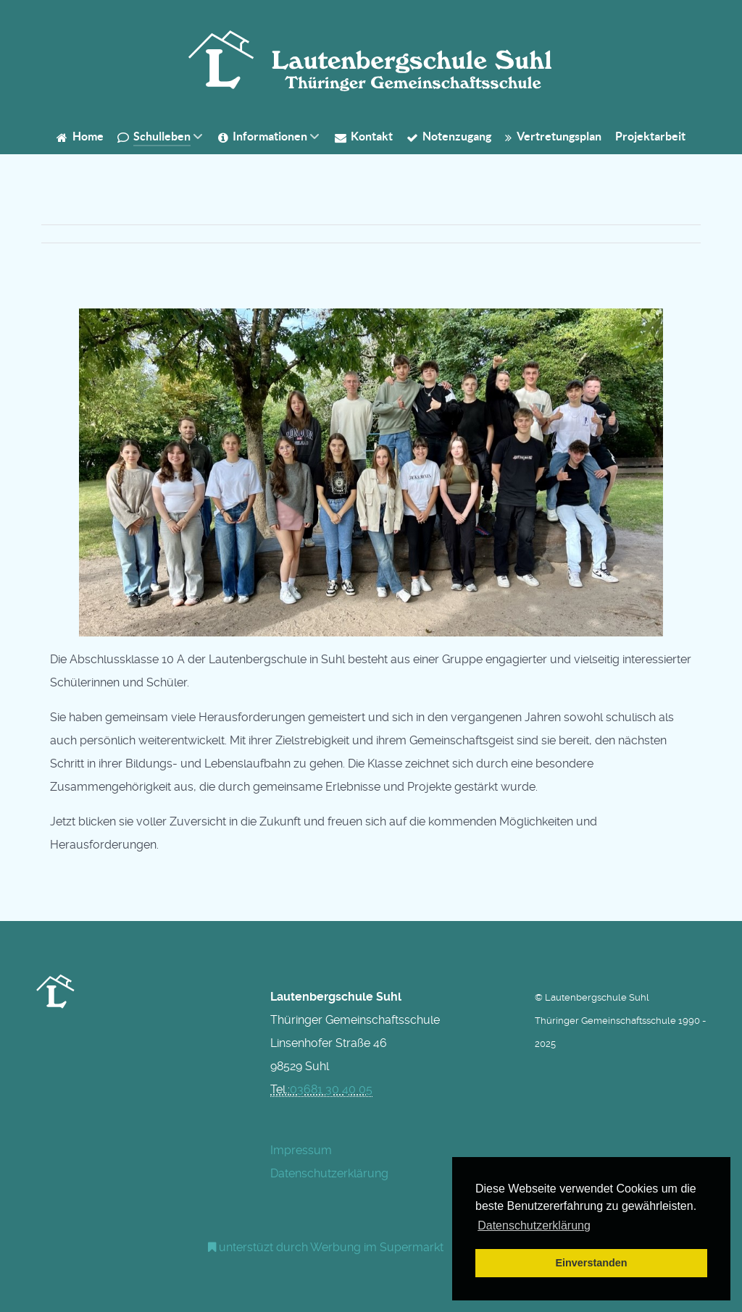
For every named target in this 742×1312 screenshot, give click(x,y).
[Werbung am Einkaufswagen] (325, 1247)
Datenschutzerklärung (329, 1173)
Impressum (301, 1150)
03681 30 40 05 (331, 1089)
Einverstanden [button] (591, 1263)
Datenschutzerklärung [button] (534, 1225)
